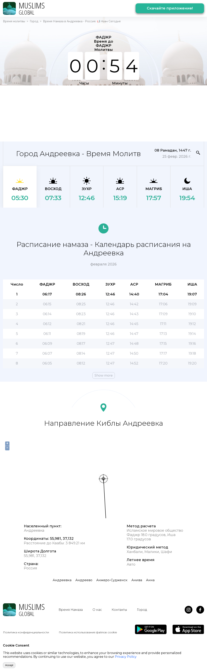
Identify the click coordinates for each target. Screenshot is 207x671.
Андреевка (62, 580)
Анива (136, 580)
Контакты (119, 610)
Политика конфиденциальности (26, 632)
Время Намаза (71, 610)
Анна (150, 580)
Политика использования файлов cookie (88, 632)
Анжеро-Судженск (111, 580)
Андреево (83, 580)
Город (34, 21)
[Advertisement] (93, 113)
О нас (97, 610)
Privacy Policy (126, 657)
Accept (9, 665)
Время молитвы (14, 21)
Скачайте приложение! (170, 8)
